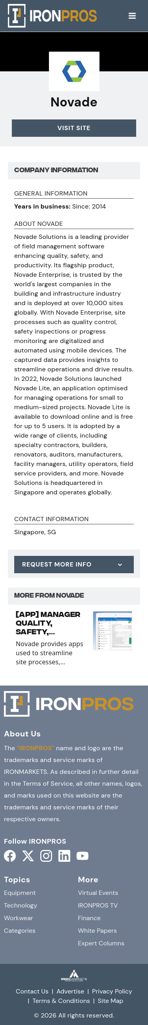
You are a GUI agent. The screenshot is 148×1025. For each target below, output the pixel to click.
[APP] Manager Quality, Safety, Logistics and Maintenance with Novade (48, 624)
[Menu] (132, 16)
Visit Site (74, 128)
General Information (51, 194)
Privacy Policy (112, 991)
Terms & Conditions (61, 1001)
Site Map (111, 1001)
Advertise (70, 991)
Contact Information (51, 519)
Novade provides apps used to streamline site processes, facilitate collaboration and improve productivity (50, 653)
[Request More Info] (74, 564)
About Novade (38, 224)
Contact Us (32, 991)
